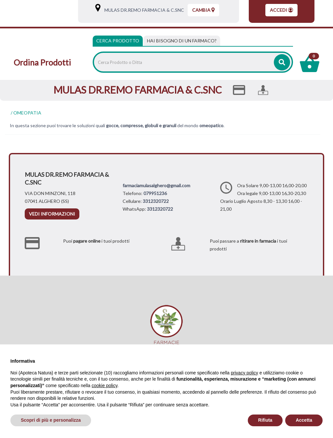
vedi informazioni (52, 214)
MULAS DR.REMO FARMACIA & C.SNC (142, 10)
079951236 (155, 193)
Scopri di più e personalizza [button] (51, 420)
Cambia (203, 10)
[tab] (181, 41)
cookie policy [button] (104, 385)
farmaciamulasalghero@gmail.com (156, 185)
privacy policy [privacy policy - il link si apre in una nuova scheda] (244, 372)
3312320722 (156, 201)
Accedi (281, 10)
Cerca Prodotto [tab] (117, 40)
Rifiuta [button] (265, 420)
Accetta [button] (304, 420)
